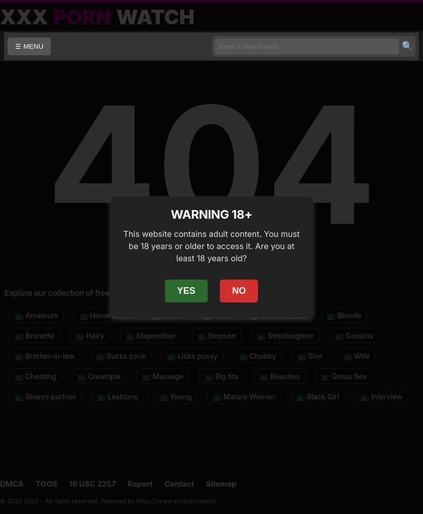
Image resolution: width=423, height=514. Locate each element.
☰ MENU (29, 46)
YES (186, 291)
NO (239, 291)
